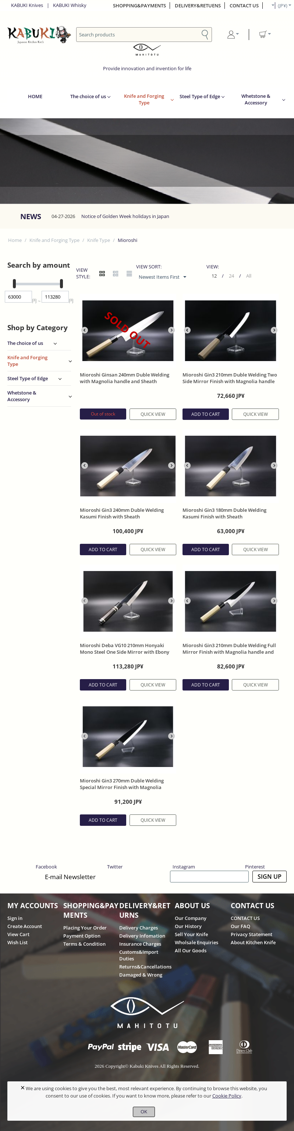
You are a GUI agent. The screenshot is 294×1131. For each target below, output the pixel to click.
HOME (35, 96)
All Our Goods (190, 950)
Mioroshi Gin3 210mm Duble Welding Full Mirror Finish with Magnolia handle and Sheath (229, 652)
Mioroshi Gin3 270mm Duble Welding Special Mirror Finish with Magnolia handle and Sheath (122, 787)
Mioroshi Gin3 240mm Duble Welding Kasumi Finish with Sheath (122, 513)
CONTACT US (244, 5)
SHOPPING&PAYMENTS (139, 5)
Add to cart (205, 414)
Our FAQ (240, 926)
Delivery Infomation (142, 935)
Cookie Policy (226, 1095)
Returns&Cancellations (145, 966)
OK (144, 1111)
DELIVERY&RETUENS (198, 5)
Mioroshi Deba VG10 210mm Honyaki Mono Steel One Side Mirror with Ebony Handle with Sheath (124, 652)
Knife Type (98, 240)
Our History (188, 926)
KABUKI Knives (27, 5)
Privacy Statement (251, 934)
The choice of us (88, 96)
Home (15, 240)
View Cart (18, 934)
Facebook (46, 866)
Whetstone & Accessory (255, 99)
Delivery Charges (138, 927)
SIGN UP (269, 877)
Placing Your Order (85, 927)
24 (231, 275)
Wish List (17, 942)
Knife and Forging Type (144, 99)
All (248, 275)
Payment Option (81, 935)
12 (214, 275)
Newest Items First (162, 277)
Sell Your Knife (191, 934)
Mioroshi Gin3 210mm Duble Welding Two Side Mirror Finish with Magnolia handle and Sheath (230, 381)
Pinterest (255, 866)
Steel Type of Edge (200, 96)
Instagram (184, 866)
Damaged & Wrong (140, 974)
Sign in (14, 918)
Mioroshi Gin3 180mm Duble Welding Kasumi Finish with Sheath (224, 513)
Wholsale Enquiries (196, 942)
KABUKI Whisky (69, 5)
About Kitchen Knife (253, 942)
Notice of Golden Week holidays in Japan (125, 216)
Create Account (24, 926)
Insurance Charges (140, 944)
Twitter (115, 866)
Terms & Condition (84, 944)
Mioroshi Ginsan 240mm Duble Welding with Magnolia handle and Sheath (124, 378)
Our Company (190, 918)
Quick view (153, 414)
